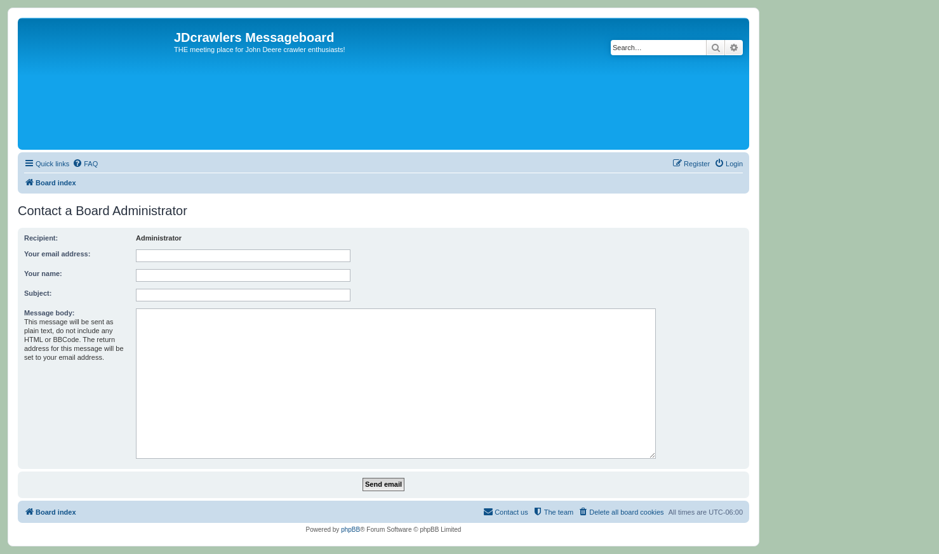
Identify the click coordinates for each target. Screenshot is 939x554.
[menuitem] (85, 163)
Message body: (49, 313)
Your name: (43, 273)
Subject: (37, 293)
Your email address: (57, 254)
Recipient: (41, 238)
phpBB (350, 529)
